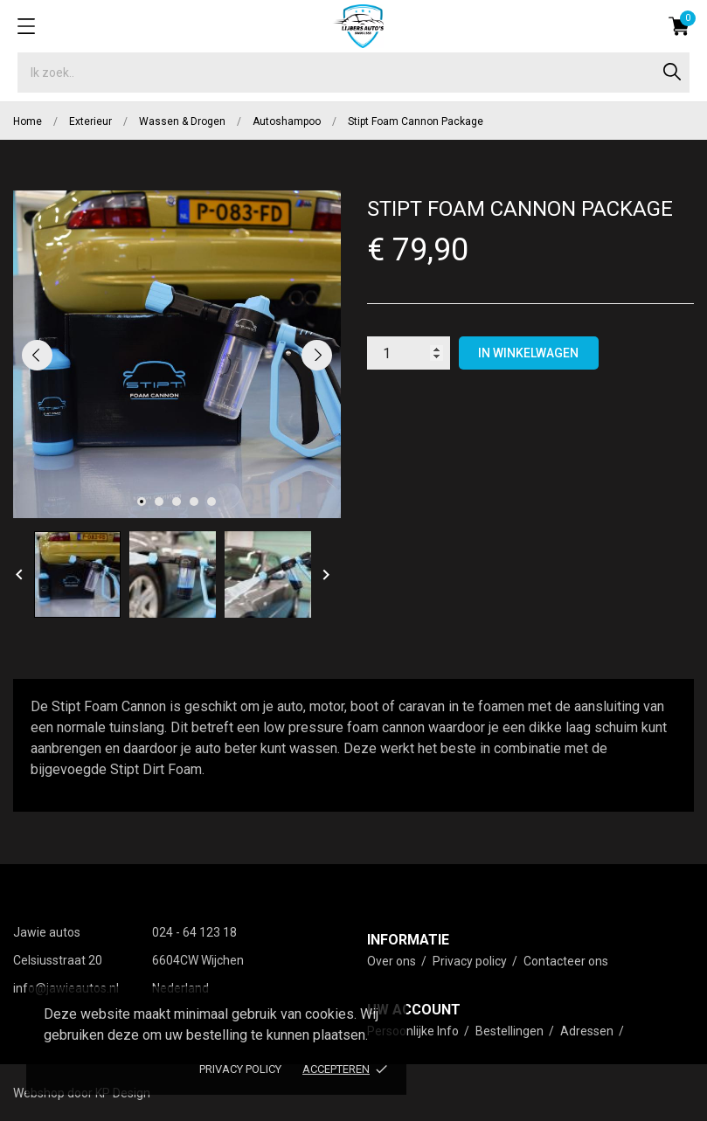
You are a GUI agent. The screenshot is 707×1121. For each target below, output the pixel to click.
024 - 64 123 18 (194, 932)
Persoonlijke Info (414, 1031)
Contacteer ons (565, 961)
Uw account (414, 1009)
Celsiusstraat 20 (57, 960)
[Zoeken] (353, 72)
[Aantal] (408, 353)
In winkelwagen (528, 353)
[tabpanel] (177, 354)
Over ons (393, 961)
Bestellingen (510, 1031)
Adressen (588, 1031)
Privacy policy (240, 1069)
